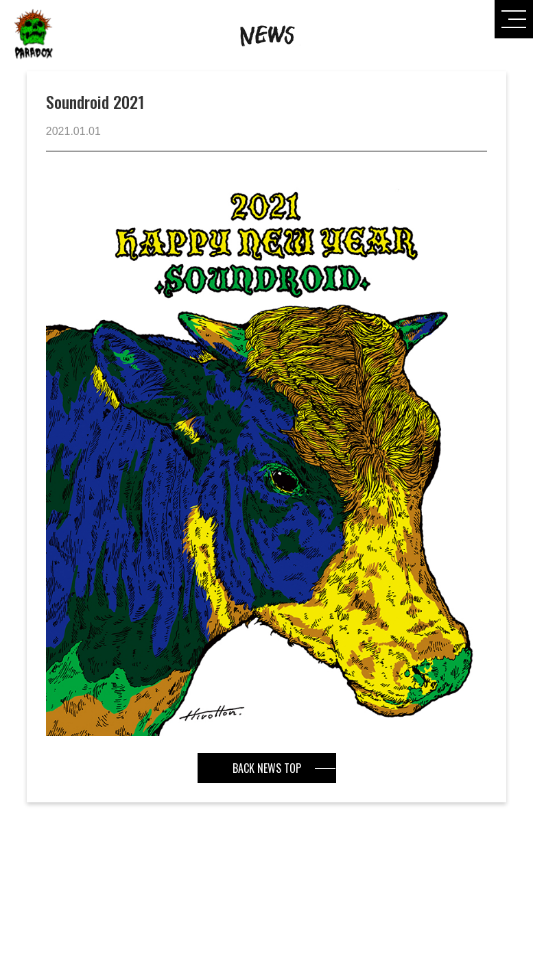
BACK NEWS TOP (267, 768)
